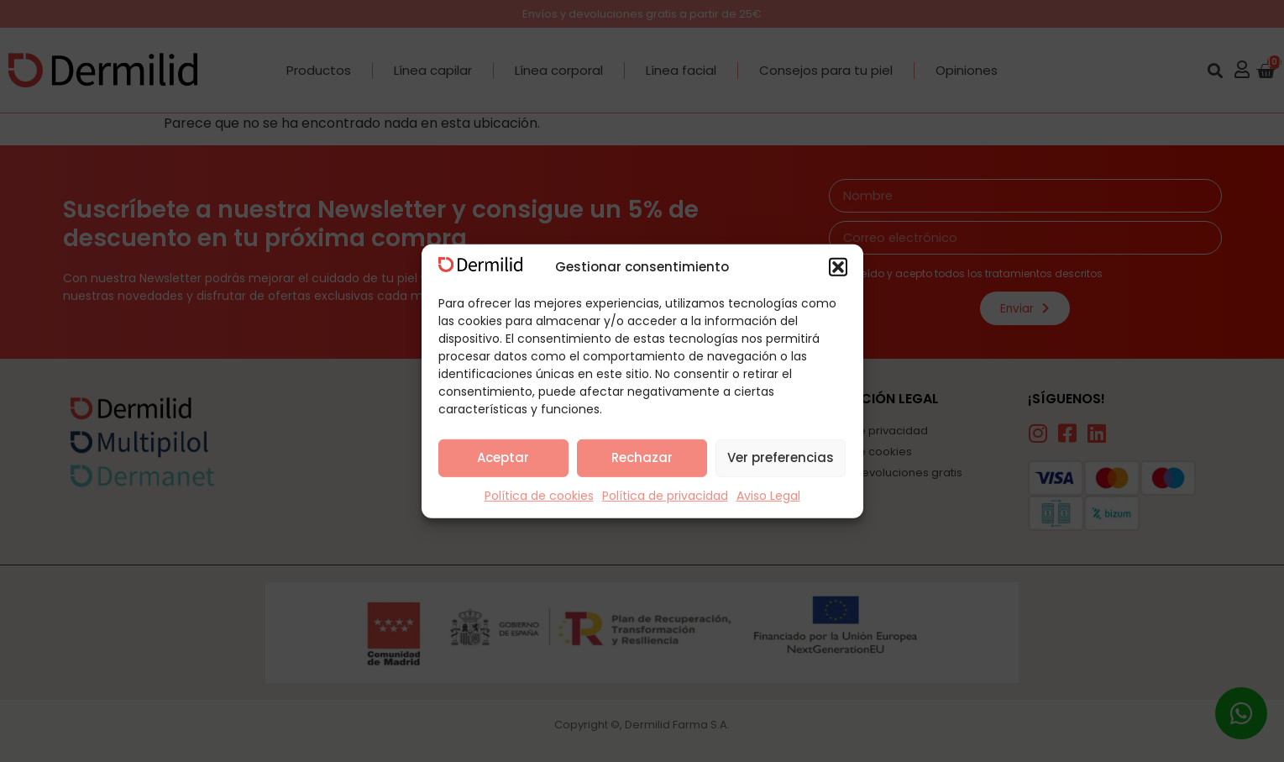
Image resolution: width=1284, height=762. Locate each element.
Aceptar (503, 457)
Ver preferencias (780, 457)
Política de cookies (539, 495)
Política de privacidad (665, 495)
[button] (838, 267)
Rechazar (642, 457)
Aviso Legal (768, 495)
